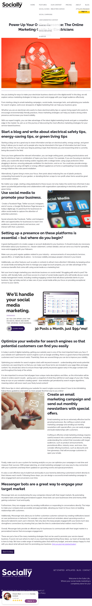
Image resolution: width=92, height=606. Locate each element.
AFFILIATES (70, 570)
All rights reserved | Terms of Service (17, 593)
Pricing (69, 5)
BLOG (79, 570)
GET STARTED (58, 570)
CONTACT (87, 570)
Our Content (56, 5)
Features (43, 5)
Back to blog (8, 552)
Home (32, 5)
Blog (87, 5)
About (78, 5)
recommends (24, 597)
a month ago (16, 600)
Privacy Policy (40, 593)
